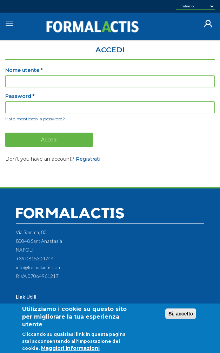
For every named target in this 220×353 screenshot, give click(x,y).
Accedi (49, 139)
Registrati (88, 159)
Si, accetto (180, 317)
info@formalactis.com (38, 267)
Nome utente (23, 70)
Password (19, 96)
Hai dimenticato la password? (35, 118)
